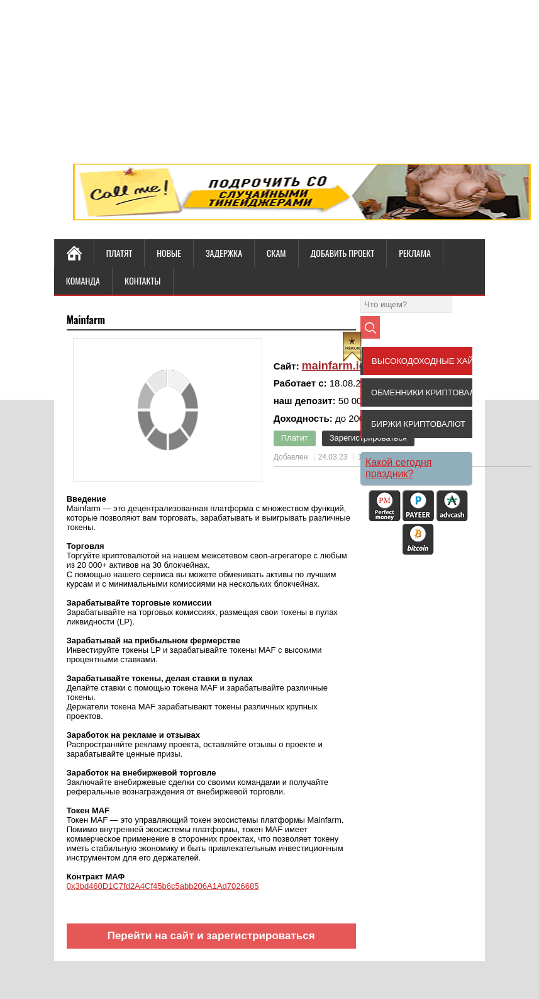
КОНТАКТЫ (142, 280)
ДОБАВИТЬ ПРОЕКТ (343, 252)
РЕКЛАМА (415, 252)
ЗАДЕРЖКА (224, 252)
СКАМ (276, 252)
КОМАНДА (83, 280)
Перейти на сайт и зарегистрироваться (211, 936)
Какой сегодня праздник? (398, 468)
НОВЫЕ (169, 252)
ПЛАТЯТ (119, 252)
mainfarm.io (334, 365)
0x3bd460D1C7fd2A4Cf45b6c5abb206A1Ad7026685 (163, 886)
